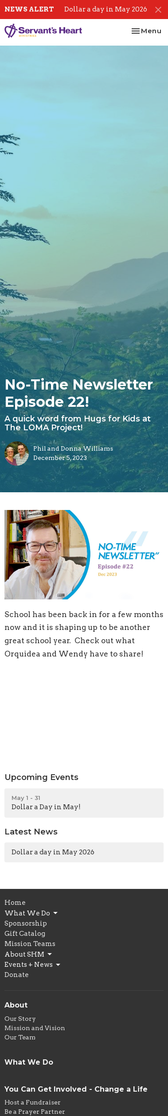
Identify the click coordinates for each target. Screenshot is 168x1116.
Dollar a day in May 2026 (105, 9)
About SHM (28, 954)
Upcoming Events (41, 777)
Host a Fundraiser (32, 1102)
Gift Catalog (24, 934)
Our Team (19, 1037)
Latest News (31, 832)
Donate (16, 975)
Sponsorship (25, 923)
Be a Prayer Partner (34, 1111)
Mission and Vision (34, 1027)
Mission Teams (29, 944)
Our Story (20, 1018)
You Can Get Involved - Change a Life (76, 1089)
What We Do (31, 913)
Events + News (33, 965)
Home (15, 903)
